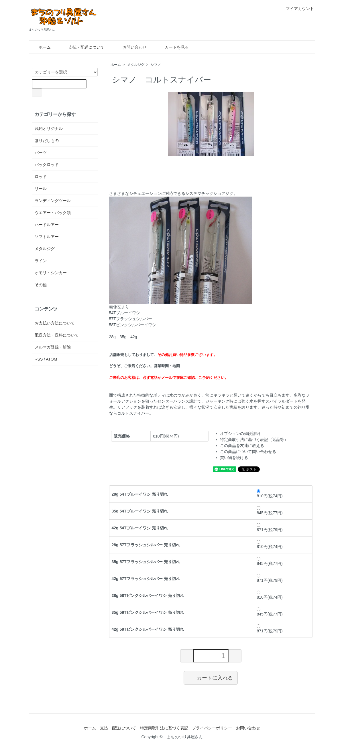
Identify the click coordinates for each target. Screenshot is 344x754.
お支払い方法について (55, 323)
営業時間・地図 (167, 366)
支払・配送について (82, 47)
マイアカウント (297, 8)
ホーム (40, 47)
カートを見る (172, 47)
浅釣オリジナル (49, 128)
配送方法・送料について (57, 335)
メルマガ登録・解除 (53, 347)
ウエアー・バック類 (53, 212)
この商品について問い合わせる (248, 451)
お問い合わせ (130, 47)
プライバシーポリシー (212, 728)
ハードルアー (47, 224)
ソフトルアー (47, 236)
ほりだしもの (47, 140)
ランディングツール (53, 200)
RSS (39, 359)
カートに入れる (210, 677)
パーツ (41, 152)
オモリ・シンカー (51, 272)
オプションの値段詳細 (240, 433)
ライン (41, 260)
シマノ (156, 65)
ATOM (51, 359)
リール (41, 188)
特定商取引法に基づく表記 (164, 728)
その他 (41, 284)
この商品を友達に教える (242, 445)
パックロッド (47, 164)
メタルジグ (135, 65)
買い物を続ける (234, 457)
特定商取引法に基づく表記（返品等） (254, 439)
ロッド (41, 176)
